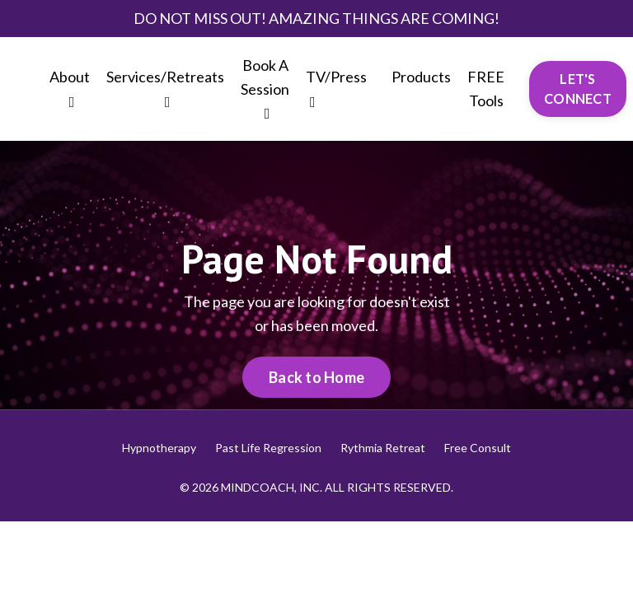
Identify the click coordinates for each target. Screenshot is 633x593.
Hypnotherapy (159, 448)
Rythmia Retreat (382, 448)
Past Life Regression (268, 448)
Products (421, 77)
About (69, 89)
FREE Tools (485, 89)
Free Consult (477, 448)
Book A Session (265, 89)
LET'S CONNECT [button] (578, 88)
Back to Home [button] (316, 377)
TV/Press (336, 89)
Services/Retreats (165, 89)
